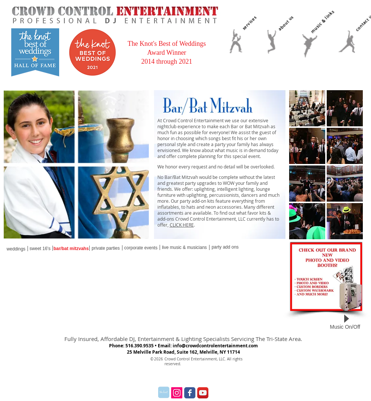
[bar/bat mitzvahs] (71, 248)
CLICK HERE (182, 225)
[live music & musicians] (184, 247)
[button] (307, 108)
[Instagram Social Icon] (176, 392)
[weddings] (16, 249)
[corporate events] (141, 248)
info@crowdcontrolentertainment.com (215, 345)
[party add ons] (225, 247)
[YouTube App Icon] (202, 392)
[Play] (346, 318)
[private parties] (105, 248)
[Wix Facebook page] (189, 392)
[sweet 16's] (40, 248)
